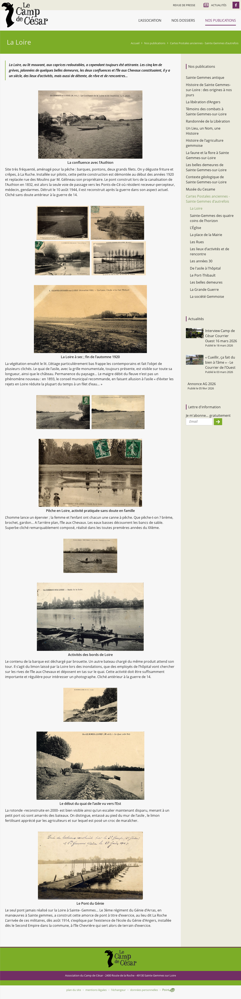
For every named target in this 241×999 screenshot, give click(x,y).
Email (193, 421)
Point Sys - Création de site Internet (168, 990)
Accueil (135, 43)
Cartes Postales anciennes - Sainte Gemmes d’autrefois (204, 43)
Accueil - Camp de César (25, 15)
